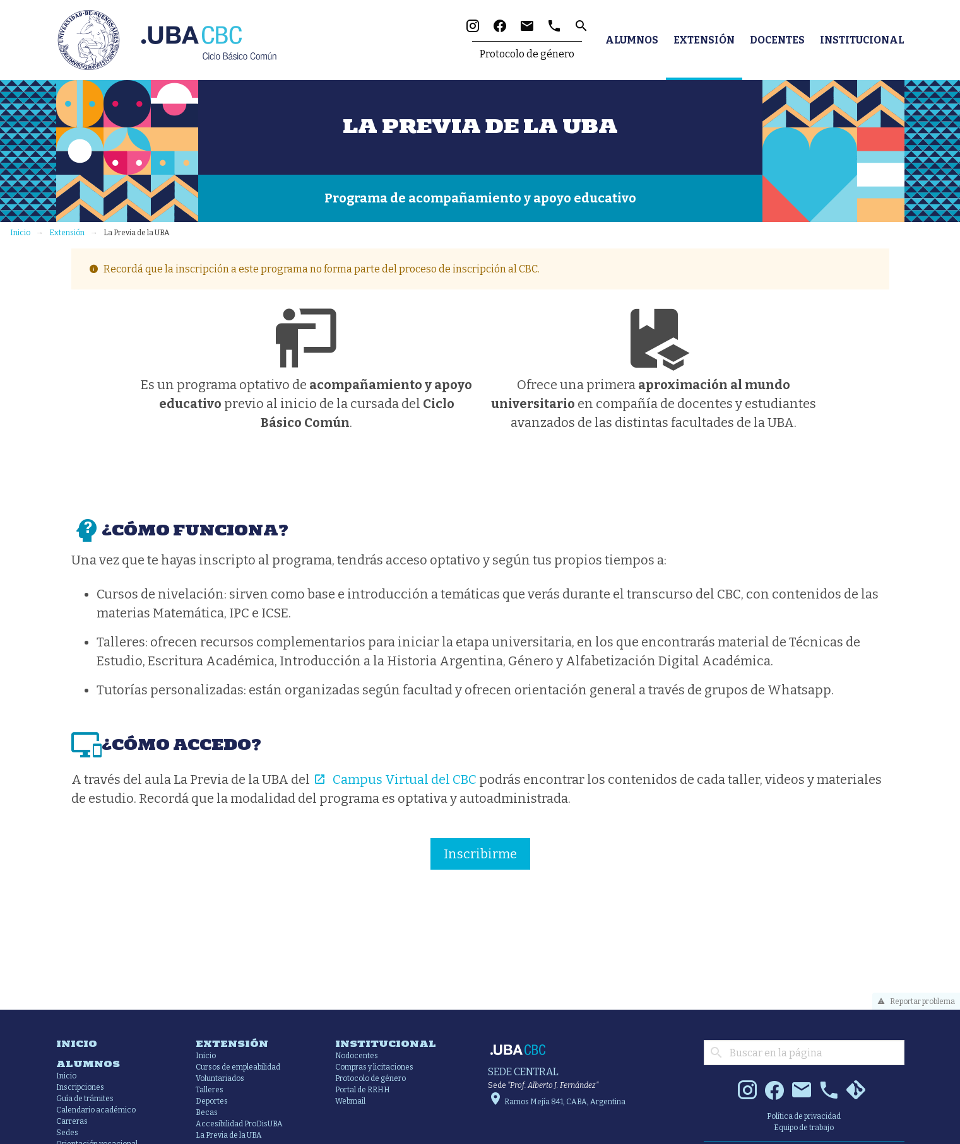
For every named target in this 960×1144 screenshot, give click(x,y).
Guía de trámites (85, 1098)
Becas (207, 1112)
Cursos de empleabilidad (238, 1067)
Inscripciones (80, 1087)
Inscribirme (480, 853)
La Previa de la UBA (229, 1135)
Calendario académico (96, 1110)
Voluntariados (220, 1078)
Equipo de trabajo (804, 1127)
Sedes (67, 1132)
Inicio (20, 232)
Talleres (209, 1089)
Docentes (777, 40)
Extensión (704, 40)
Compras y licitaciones (374, 1067)
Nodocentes (356, 1055)
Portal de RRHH (362, 1089)
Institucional (862, 40)
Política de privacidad (804, 1116)
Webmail (350, 1101)
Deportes (212, 1101)
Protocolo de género (527, 54)
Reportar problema (914, 1001)
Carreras (72, 1121)
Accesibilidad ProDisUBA (239, 1123)
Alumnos (631, 40)
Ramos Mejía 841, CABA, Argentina (556, 1101)
